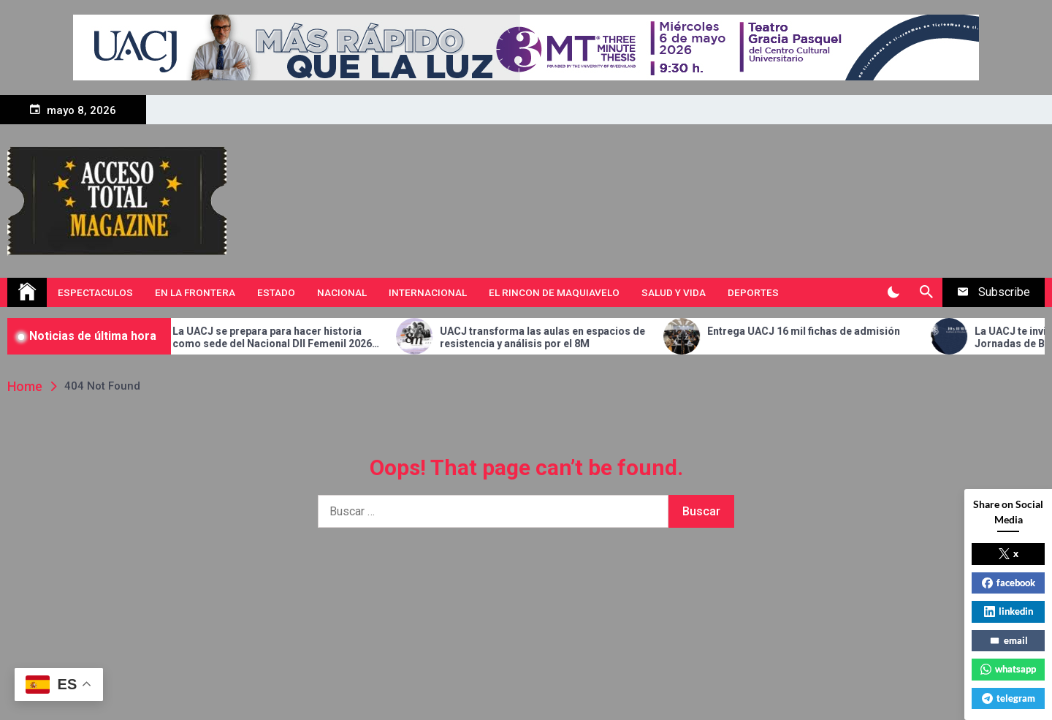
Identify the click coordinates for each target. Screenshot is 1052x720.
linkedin (1008, 611)
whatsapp (1008, 669)
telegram (1008, 698)
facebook (1008, 582)
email (1008, 640)
